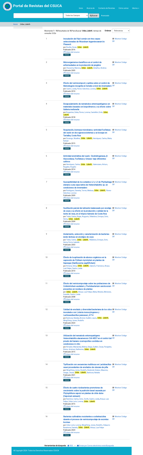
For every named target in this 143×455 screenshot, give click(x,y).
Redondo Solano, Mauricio (97, 370)
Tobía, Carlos (71, 216)
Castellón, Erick (97, 112)
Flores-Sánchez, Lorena (86, 89)
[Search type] (75, 15)
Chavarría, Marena (73, 68)
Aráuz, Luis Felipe (97, 428)
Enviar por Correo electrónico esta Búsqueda (95, 446)
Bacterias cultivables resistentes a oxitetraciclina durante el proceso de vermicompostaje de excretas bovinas (85, 419)
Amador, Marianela (73, 347)
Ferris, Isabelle (73, 242)
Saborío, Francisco (97, 266)
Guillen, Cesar (98, 347)
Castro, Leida (71, 89)
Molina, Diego (87, 347)
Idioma (135, 8)
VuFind (7, 3)
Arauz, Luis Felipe (85, 292)
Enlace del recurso (71, 52)
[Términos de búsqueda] (38, 15)
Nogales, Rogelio (69, 167)
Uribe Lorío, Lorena (76, 401)
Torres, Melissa (87, 190)
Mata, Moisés (98, 292)
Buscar (94, 16)
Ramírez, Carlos (72, 399)
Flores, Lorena (84, 112)
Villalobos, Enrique (97, 216)
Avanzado (105, 16)
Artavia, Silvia (71, 266)
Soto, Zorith (84, 399)
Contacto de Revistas (106, 8)
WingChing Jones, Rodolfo (76, 370)
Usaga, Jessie (68, 373)
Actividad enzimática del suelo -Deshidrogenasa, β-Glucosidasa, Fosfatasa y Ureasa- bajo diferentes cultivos (85, 159)
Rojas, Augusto (83, 216)
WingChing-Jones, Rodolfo (73, 320)
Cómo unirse (124, 8)
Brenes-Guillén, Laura (88, 318)
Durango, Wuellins (73, 138)
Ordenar (108, 31)
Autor (15, 24)
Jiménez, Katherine (76, 349)
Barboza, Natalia (72, 318)
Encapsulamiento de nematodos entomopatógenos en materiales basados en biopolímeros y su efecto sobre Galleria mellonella (87, 107)
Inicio (81, 8)
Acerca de (91, 8)
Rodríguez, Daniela (73, 190)
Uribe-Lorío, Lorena (73, 425)
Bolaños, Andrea (99, 68)
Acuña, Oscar (71, 47)
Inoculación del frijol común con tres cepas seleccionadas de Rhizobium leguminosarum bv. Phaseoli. (84, 42)
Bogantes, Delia (72, 112)
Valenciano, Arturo (100, 164)
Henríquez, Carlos (100, 138)
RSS (70, 446)
